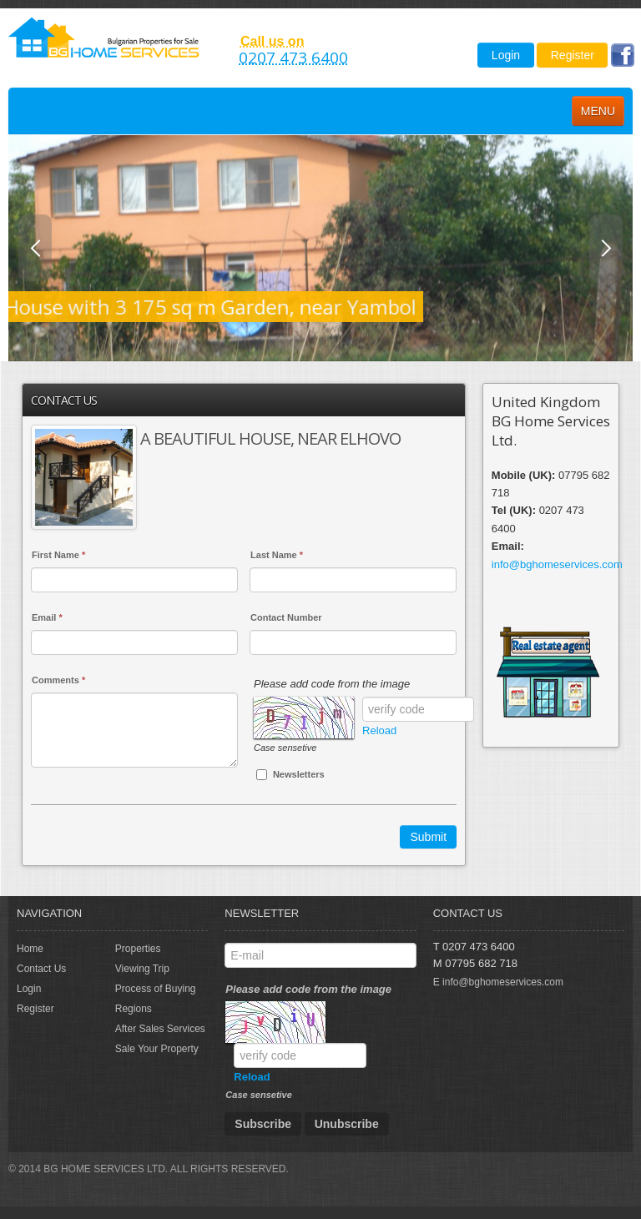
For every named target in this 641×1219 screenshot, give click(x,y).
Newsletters (290, 774)
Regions (133, 1009)
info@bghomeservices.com (557, 564)
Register (572, 55)
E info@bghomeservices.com (498, 982)
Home (30, 949)
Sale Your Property (157, 1049)
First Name (58, 555)
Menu (598, 111)
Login (506, 55)
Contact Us (41, 969)
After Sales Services (160, 1029)
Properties (138, 949)
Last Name (276, 555)
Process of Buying (155, 989)
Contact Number (286, 617)
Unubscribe (347, 1124)
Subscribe (263, 1124)
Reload (379, 730)
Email (47, 617)
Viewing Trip (142, 969)
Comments (58, 680)
